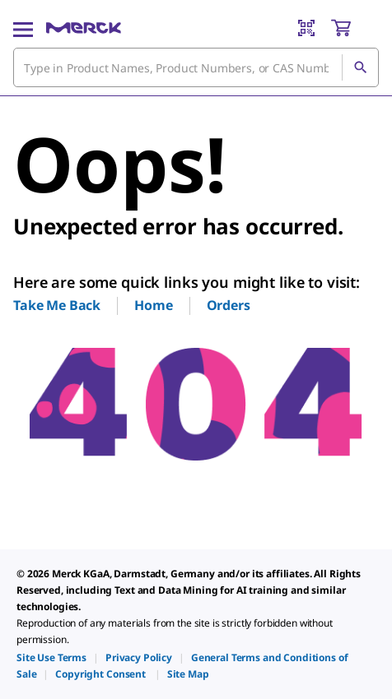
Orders (228, 305)
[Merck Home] (83, 28)
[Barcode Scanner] (306, 28)
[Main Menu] (23, 27)
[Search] (360, 67)
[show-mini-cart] (354, 27)
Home (153, 305)
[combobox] (196, 67)
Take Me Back (56, 305)
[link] (51, 657)
